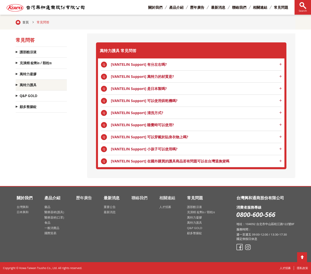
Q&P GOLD (28, 96)
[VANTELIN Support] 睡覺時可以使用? (142, 124)
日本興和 (23, 212)
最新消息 (218, 7)
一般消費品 (51, 228)
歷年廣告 (197, 7)
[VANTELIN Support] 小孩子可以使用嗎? (144, 149)
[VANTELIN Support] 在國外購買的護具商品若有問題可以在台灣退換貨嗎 (170, 161)
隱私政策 (302, 268)
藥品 (47, 207)
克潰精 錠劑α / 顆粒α (36, 63)
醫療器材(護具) (54, 212)
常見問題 (281, 7)
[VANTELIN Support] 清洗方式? (137, 112)
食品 (47, 222)
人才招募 (165, 207)
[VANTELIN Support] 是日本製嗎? (139, 88)
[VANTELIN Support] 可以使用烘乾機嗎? (144, 100)
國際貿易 (50, 233)
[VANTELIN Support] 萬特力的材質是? (142, 76)
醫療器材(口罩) (54, 217)
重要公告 (110, 207)
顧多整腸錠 (28, 107)
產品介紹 (176, 7)
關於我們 (155, 7)
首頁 (25, 22)
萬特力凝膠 (28, 74)
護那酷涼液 (28, 52)
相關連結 (260, 7)
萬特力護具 (28, 85)
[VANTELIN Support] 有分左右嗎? (139, 64)
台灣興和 (23, 207)
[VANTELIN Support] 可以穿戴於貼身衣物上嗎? (149, 137)
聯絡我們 (239, 7)
